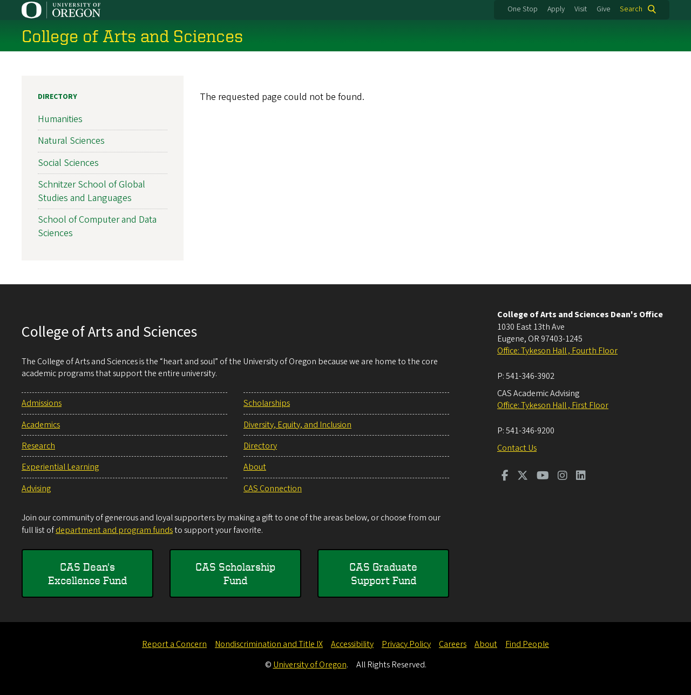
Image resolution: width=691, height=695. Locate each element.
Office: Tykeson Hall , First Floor (552, 405)
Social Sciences (68, 162)
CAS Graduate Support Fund (383, 573)
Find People (527, 644)
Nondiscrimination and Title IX (269, 644)
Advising (36, 488)
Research (38, 446)
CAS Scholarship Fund (235, 573)
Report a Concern (174, 644)
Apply (556, 9)
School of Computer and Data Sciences (97, 226)
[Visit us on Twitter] (522, 477)
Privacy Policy (406, 644)
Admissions (42, 403)
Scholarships (266, 403)
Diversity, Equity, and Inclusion (297, 425)
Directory (57, 96)
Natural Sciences (71, 141)
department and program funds (114, 530)
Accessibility (352, 644)
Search (631, 9)
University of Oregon (310, 665)
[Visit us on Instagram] (562, 477)
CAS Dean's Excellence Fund (87, 573)
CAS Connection (272, 488)
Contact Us (517, 448)
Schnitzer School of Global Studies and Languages (91, 190)
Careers (452, 644)
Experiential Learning (60, 467)
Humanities (60, 119)
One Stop (522, 9)
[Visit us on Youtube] (542, 477)
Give (604, 9)
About (254, 467)
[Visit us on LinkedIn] (581, 477)
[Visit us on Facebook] (505, 477)
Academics (41, 425)
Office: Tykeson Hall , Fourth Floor (557, 351)
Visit (580, 9)
